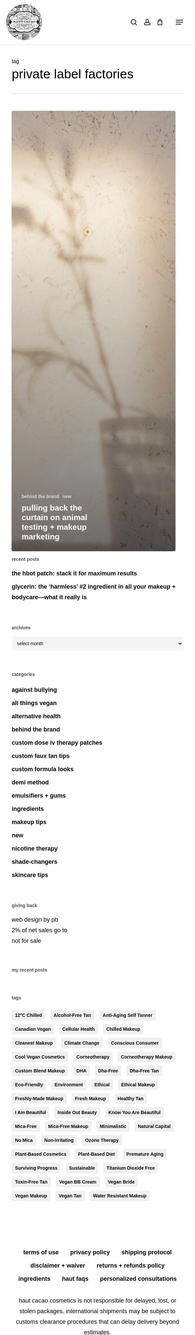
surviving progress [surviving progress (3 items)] (36, 1168)
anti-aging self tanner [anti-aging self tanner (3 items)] (128, 1015)
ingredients (28, 809)
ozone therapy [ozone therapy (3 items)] (102, 1140)
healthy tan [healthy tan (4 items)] (130, 1098)
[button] (179, 22)
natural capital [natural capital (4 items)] (154, 1126)
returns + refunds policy (131, 1265)
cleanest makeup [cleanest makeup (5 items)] (34, 1043)
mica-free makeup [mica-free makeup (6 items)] (68, 1126)
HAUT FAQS (75, 1278)
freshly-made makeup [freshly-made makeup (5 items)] (39, 1098)
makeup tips (29, 822)
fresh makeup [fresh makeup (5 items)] (90, 1098)
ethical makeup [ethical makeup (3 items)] (138, 1084)
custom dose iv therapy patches (57, 742)
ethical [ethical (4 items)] (102, 1084)
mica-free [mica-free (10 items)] (25, 1126)
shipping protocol (147, 1252)
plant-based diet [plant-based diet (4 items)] (96, 1154)
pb (54, 919)
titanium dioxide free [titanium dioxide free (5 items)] (130, 1168)
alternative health (36, 716)
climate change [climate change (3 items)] (81, 1043)
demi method (30, 782)
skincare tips (30, 875)
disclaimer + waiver (57, 1265)
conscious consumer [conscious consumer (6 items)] (135, 1043)
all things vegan (34, 703)
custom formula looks (42, 769)
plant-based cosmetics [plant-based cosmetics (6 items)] (40, 1154)
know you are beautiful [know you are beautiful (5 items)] (134, 1112)
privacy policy (90, 1252)
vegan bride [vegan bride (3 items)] (121, 1182)
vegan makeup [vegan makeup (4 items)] (31, 1195)
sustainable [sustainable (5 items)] (82, 1168)
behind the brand (40, 496)
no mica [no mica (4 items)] (24, 1140)
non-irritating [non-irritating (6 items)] (59, 1140)
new (66, 496)
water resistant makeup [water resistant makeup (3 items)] (119, 1195)
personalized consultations (138, 1278)
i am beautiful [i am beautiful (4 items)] (30, 1112)
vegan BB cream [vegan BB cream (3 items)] (78, 1182)
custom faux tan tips (40, 756)
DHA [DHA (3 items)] (81, 1070)
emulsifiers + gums (39, 795)
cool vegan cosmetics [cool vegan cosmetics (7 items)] (40, 1057)
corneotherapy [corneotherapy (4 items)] (92, 1057)
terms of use (40, 1252)
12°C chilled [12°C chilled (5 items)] (28, 1015)
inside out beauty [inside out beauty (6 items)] (77, 1112)
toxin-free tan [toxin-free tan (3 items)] (31, 1182)
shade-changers (34, 861)
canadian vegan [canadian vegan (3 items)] (33, 1029)
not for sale (26, 941)
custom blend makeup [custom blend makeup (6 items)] (40, 1070)
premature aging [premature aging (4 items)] (144, 1154)
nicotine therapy (35, 848)
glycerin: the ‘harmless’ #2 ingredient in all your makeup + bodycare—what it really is (94, 592)
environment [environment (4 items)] (69, 1084)
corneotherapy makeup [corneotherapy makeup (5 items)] (147, 1057)
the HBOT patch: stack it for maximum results (74, 573)
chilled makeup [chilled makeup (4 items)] (123, 1029)
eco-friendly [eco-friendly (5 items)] (29, 1084)
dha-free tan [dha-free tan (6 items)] (144, 1070)
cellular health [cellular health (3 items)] (78, 1029)
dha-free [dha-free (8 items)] (108, 1070)
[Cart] (160, 22)
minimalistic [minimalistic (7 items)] (113, 1126)
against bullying (34, 690)
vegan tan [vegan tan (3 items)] (70, 1195)
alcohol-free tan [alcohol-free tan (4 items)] (72, 1015)
